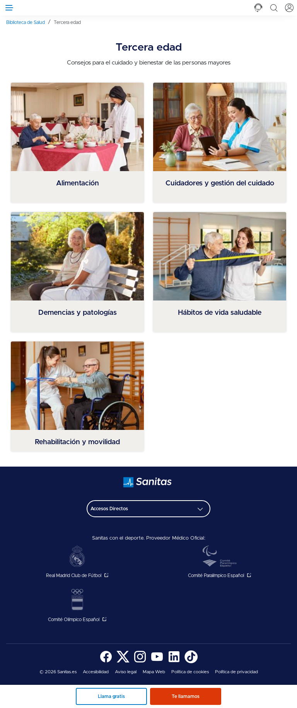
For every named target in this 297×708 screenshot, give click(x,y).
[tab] (258, 7)
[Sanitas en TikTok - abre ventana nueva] (191, 661)
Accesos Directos (109, 508)
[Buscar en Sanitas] (274, 7)
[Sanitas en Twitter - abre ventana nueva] (123, 661)
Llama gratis (111, 696)
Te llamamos (186, 696)
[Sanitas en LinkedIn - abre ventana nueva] (174, 661)
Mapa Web (154, 672)
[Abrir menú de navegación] (7, 7)
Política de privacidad (236, 672)
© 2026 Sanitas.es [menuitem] (58, 672)
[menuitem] (28, 22)
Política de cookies (190, 672)
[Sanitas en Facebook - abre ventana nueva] (106, 661)
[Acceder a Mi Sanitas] (289, 7)
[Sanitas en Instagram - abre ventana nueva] (140, 661)
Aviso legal (126, 672)
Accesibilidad (96, 672)
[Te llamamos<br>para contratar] (258, 7)
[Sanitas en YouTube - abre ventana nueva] (157, 661)
